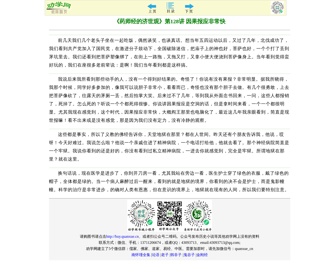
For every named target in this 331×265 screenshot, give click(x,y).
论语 (155, 255)
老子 (165, 255)
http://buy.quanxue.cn (122, 236)
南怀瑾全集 (140, 255)
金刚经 (202, 255)
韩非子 (176, 255)
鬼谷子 (189, 255)
